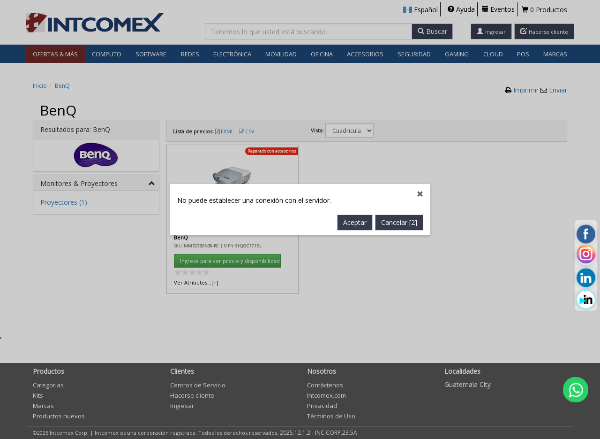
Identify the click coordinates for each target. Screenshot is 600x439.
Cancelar (399, 203)
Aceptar (355, 203)
